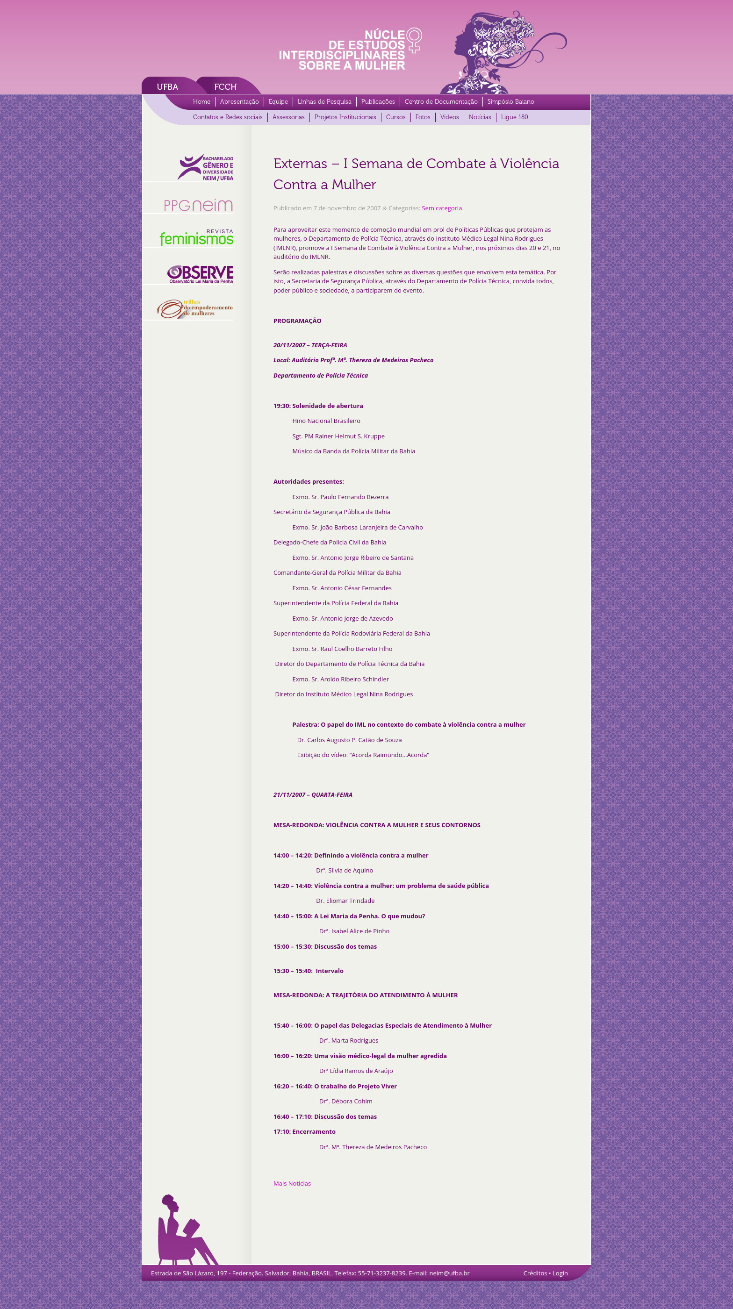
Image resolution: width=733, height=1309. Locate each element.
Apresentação (239, 101)
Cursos (396, 117)
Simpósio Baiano (511, 101)
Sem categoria (442, 208)
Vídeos (449, 117)
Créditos (535, 1273)
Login (560, 1273)
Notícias (480, 117)
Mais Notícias (292, 1183)
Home (201, 101)
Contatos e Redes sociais (228, 117)
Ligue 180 (514, 117)
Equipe (278, 101)
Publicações (378, 101)
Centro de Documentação (441, 101)
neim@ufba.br (449, 1273)
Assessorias (289, 117)
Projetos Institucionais (345, 117)
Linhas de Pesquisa (325, 101)
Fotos (423, 117)
